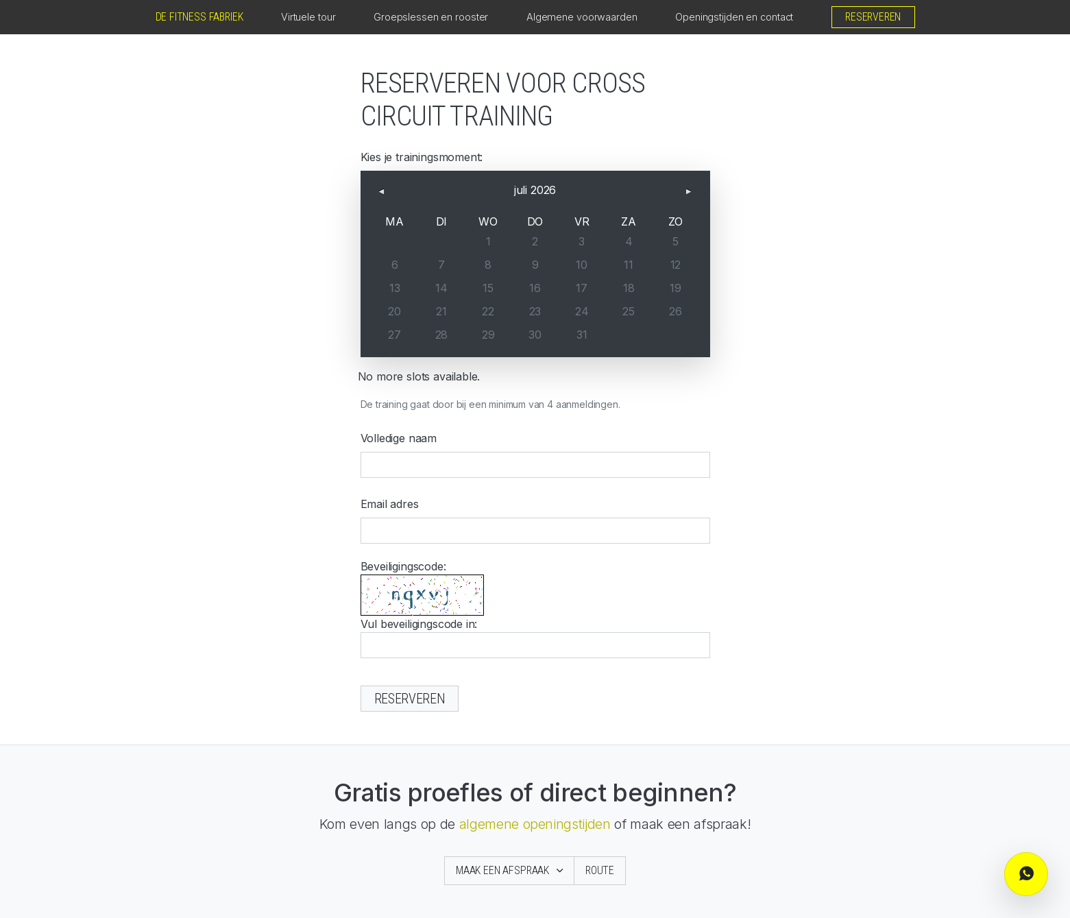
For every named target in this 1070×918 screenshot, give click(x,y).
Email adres (390, 504)
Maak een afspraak (504, 870)
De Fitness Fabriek (199, 16)
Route (599, 870)
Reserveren (873, 16)
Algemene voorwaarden (581, 17)
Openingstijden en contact (734, 17)
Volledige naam (399, 438)
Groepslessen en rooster (431, 17)
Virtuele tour (308, 17)
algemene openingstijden (535, 824)
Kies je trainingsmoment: (422, 157)
